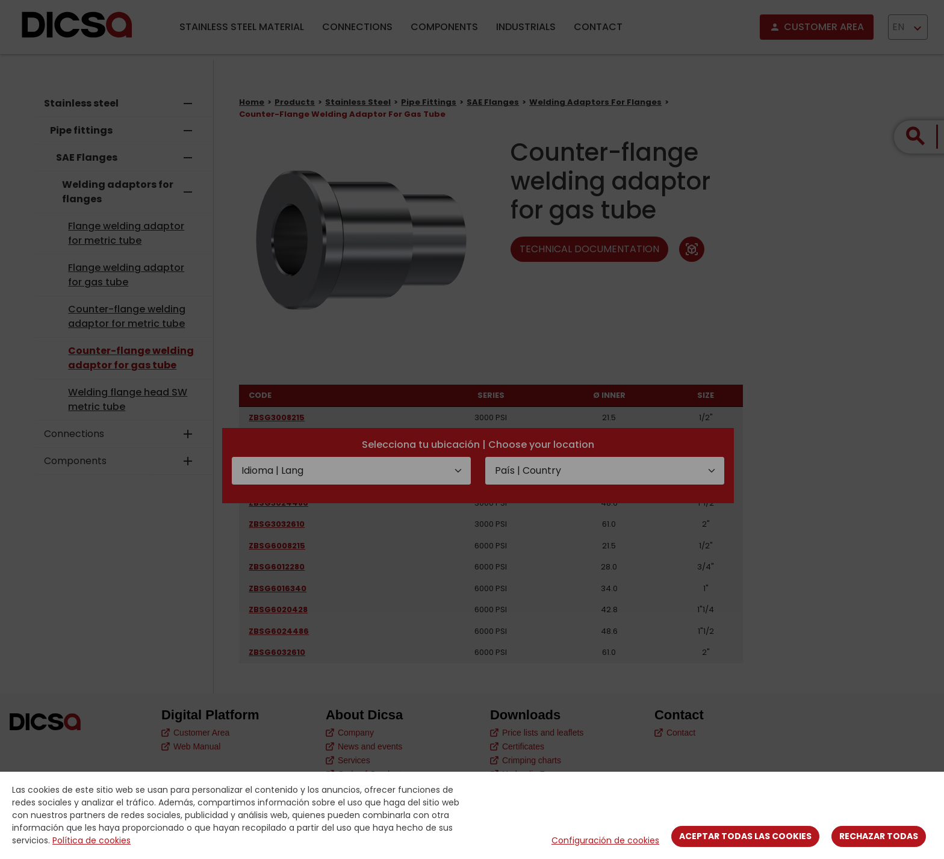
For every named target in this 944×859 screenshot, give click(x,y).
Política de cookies (91, 840)
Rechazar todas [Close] (878, 836)
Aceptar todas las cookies (745, 836)
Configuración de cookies (605, 840)
